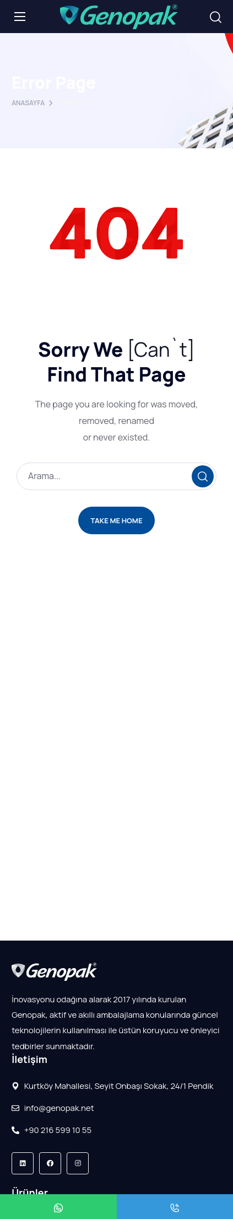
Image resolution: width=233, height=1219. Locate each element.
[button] (215, 17)
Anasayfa (28, 103)
